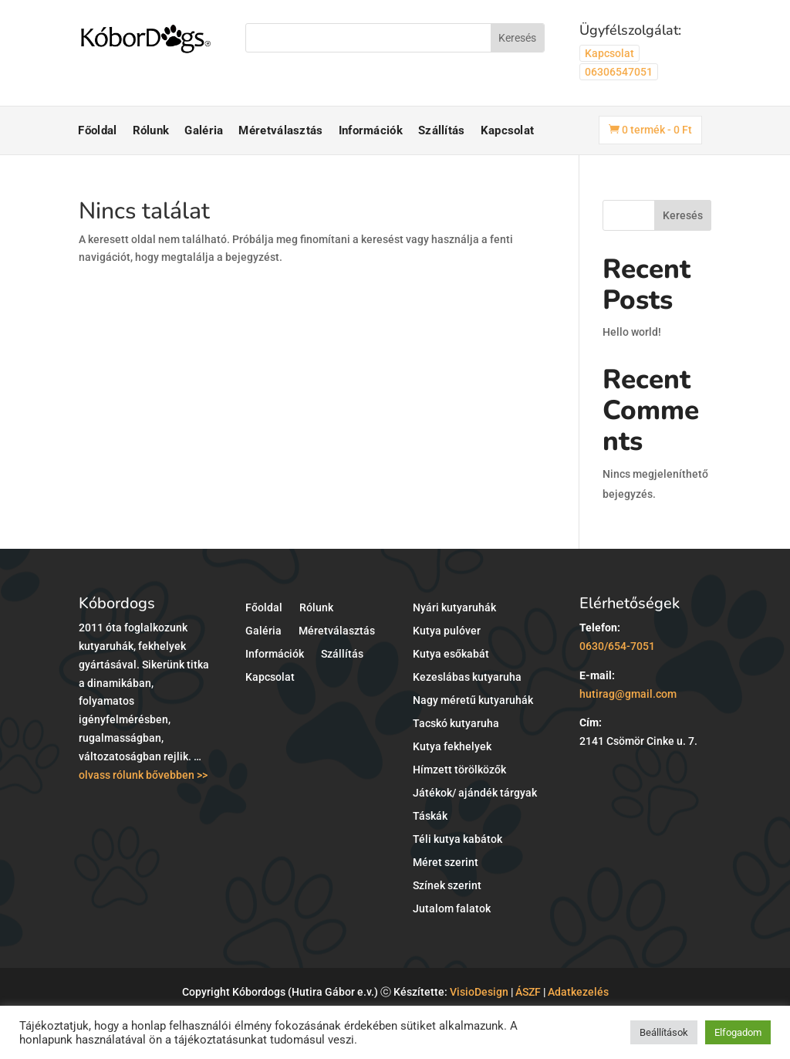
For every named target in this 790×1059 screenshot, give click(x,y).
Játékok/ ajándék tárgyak (475, 793)
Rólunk (151, 130)
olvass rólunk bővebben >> (143, 775)
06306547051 (619, 72)
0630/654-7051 (617, 646)
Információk (371, 130)
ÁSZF (528, 992)
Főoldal (97, 130)
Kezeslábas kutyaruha (467, 677)
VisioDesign (479, 992)
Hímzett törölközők (459, 770)
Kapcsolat (609, 53)
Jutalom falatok (452, 909)
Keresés (683, 215)
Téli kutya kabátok (457, 839)
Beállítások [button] (664, 1032)
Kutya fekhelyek (452, 747)
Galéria (203, 130)
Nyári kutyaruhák (454, 608)
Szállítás (441, 130)
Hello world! (632, 332)
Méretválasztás (280, 130)
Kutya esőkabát (451, 654)
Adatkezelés (578, 992)
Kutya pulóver (447, 631)
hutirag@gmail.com (628, 694)
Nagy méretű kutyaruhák (473, 700)
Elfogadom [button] (737, 1032)
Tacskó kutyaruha (456, 723)
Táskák (430, 816)
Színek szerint (447, 886)
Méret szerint (445, 862)
